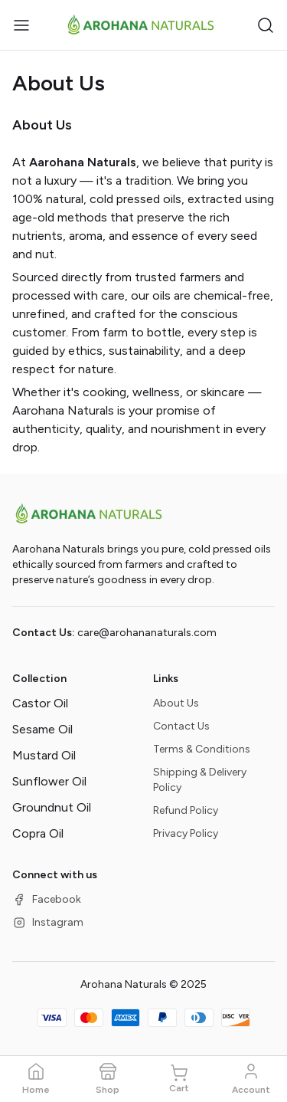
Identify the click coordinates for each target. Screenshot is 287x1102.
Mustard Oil (44, 755)
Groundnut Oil (51, 807)
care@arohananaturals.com (147, 632)
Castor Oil (40, 703)
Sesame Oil (42, 729)
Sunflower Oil (49, 781)
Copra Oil (38, 833)
